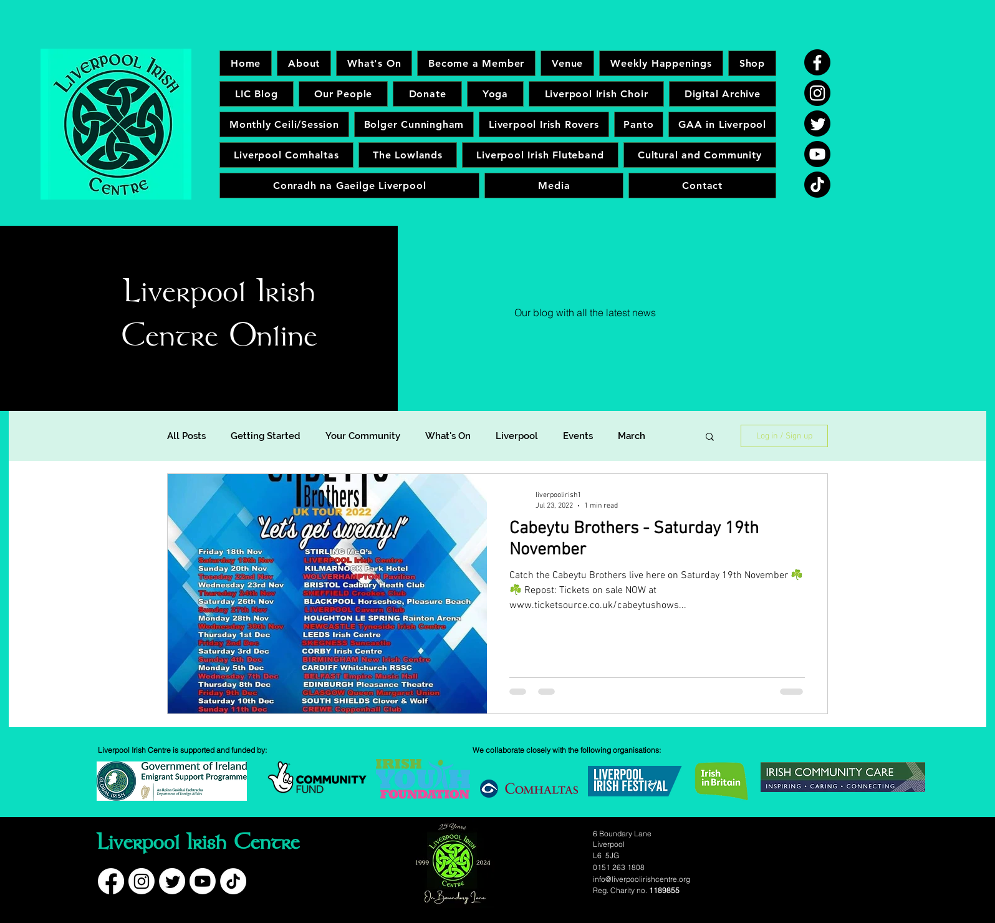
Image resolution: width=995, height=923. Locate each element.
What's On (448, 436)
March (631, 436)
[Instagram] (817, 93)
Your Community (362, 436)
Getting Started (265, 436)
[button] (710, 437)
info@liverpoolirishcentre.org (641, 879)
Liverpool (517, 436)
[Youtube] (817, 154)
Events (578, 436)
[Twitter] (817, 123)
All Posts (186, 436)
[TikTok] (817, 185)
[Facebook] (817, 62)
